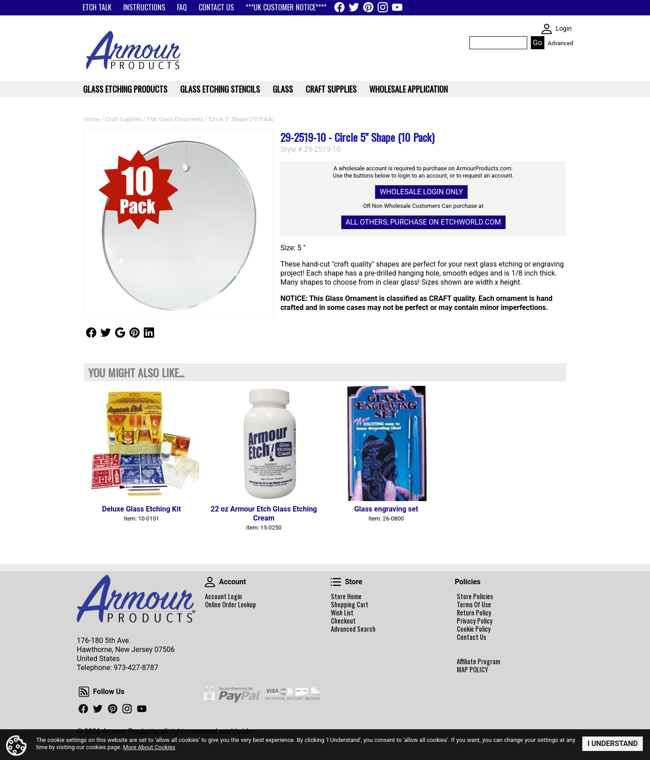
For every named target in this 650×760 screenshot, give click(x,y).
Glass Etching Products (125, 89)
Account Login (223, 596)
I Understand (612, 743)
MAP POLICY (472, 670)
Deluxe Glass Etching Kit (141, 509)
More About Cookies (149, 746)
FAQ (182, 7)
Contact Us (471, 637)
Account (210, 582)
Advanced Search (353, 629)
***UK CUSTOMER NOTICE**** (286, 7)
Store (336, 582)
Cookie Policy (474, 629)
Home (92, 119)
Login (564, 29)
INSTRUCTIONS (144, 7)
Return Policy (474, 613)
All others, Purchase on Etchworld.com (423, 222)
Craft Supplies (123, 119)
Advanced (560, 43)
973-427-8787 (136, 667)
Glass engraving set (386, 509)
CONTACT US (216, 7)
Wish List (342, 613)
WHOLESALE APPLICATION (408, 89)
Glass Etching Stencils (220, 89)
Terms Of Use (474, 604)
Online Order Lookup (230, 604)
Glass (283, 89)
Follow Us (91, 332)
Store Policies (475, 596)
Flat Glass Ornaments (175, 119)
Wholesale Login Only (421, 192)
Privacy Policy (474, 621)
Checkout (343, 621)
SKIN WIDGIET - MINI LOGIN (546, 29)
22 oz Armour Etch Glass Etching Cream (264, 513)
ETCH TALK (97, 7)
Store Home (346, 596)
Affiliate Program (478, 661)
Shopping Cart (349, 604)
